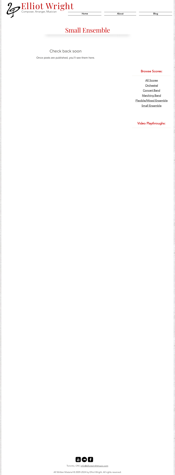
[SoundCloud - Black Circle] (84, 459)
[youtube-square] (78, 459)
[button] (155, 13)
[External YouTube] (151, 154)
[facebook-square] (90, 459)
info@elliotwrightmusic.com (94, 465)
